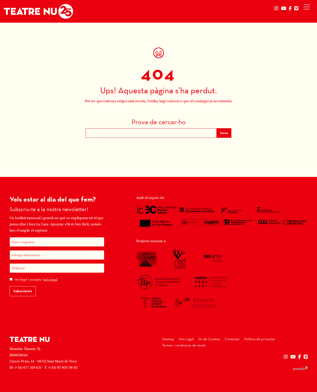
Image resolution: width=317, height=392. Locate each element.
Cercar (224, 133)
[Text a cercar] (151, 133)
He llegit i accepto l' (36, 279)
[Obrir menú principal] (308, 8)
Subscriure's (22, 291)
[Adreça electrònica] (57, 255)
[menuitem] (276, 8)
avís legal (51, 279)
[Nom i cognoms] (57, 242)
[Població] (57, 268)
